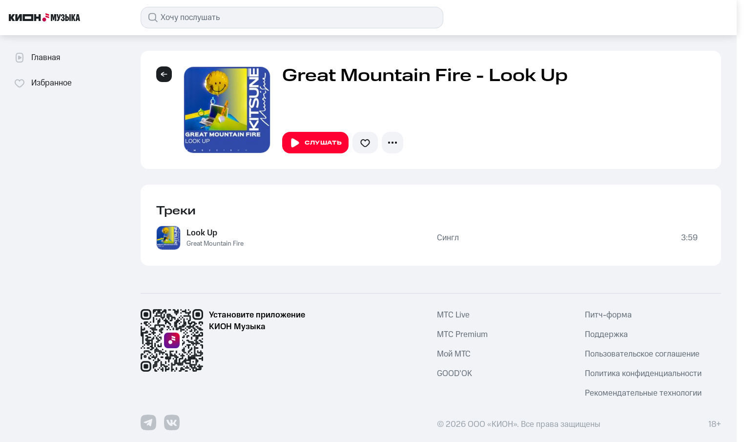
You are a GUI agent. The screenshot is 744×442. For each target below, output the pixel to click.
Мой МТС (454, 354)
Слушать (315, 143)
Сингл (448, 238)
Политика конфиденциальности (643, 373)
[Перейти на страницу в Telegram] (148, 422)
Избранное (43, 83)
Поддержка (606, 334)
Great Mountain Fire (215, 244)
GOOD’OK (454, 373)
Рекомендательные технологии (643, 393)
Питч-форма (608, 315)
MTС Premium (462, 334)
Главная (37, 57)
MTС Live (453, 315)
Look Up (201, 233)
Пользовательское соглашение (642, 354)
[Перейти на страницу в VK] (172, 422)
